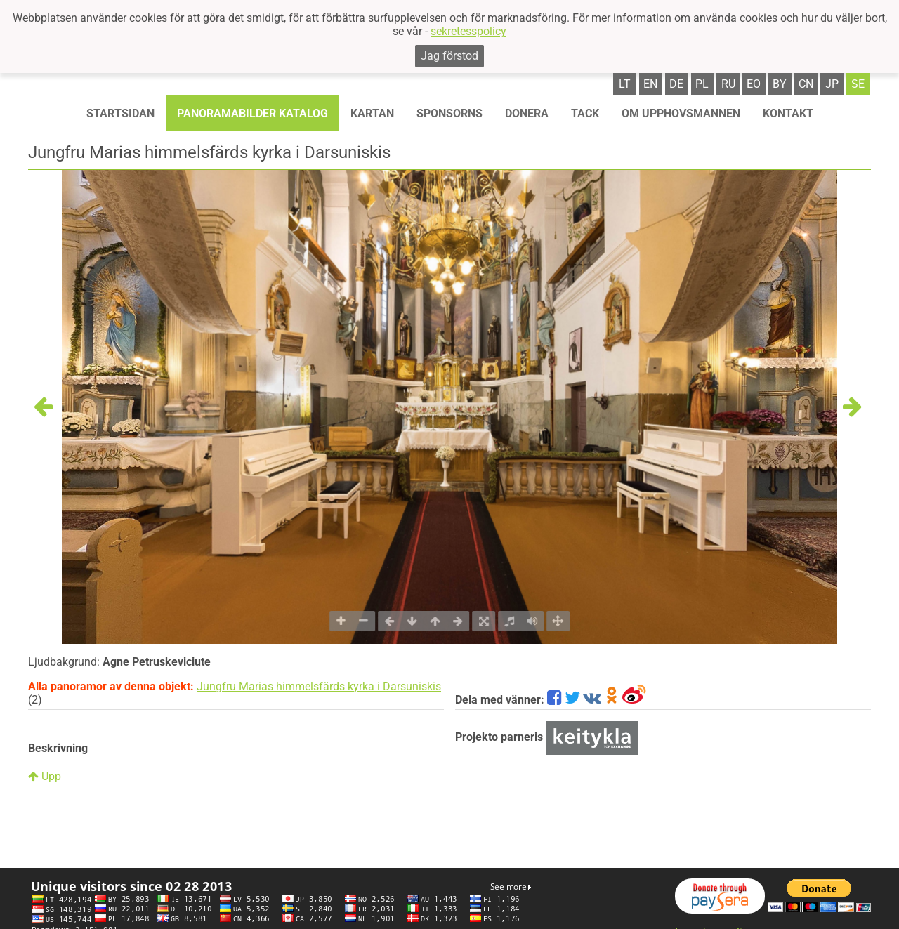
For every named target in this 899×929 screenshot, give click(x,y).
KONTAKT (788, 113)
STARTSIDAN (120, 113)
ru (728, 84)
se (858, 84)
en (650, 84)
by (780, 84)
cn (806, 84)
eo (754, 84)
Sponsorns (449, 113)
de (676, 84)
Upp (44, 776)
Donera (527, 113)
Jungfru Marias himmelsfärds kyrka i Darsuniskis (319, 686)
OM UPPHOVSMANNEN (681, 113)
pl (702, 84)
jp (832, 84)
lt (625, 84)
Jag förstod (449, 55)
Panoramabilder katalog (252, 113)
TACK (585, 113)
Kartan (372, 113)
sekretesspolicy (468, 31)
